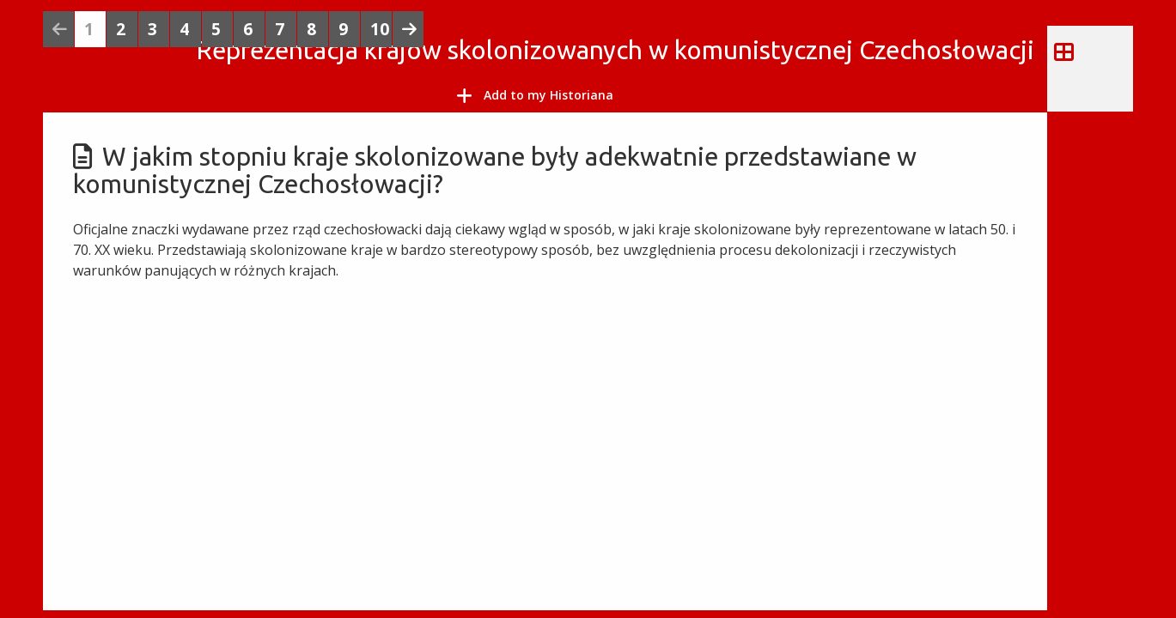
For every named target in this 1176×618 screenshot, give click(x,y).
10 (379, 28)
